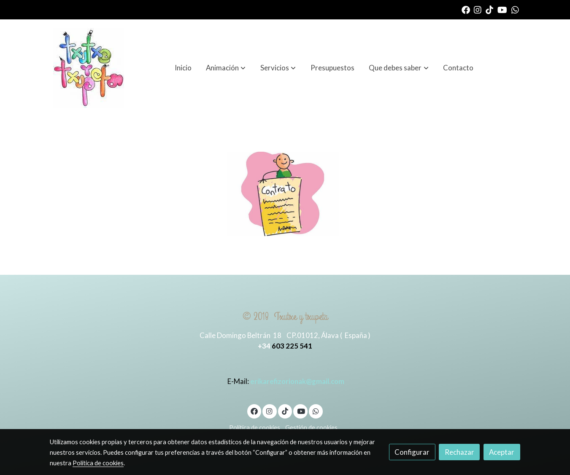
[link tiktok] (489, 9)
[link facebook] (466, 9)
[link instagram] (477, 9)
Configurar (412, 452)
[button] (226, 67)
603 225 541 (292, 345)
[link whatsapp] (515, 9)
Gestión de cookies (311, 427)
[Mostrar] (283, 194)
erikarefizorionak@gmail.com (297, 381)
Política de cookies (254, 427)
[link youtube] (502, 9)
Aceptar (501, 452)
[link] (88, 68)
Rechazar (459, 452)
